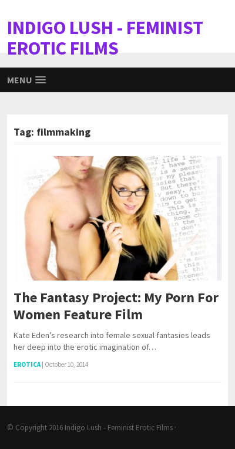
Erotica (27, 364)
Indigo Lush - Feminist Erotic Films (119, 428)
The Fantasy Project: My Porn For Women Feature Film (116, 306)
